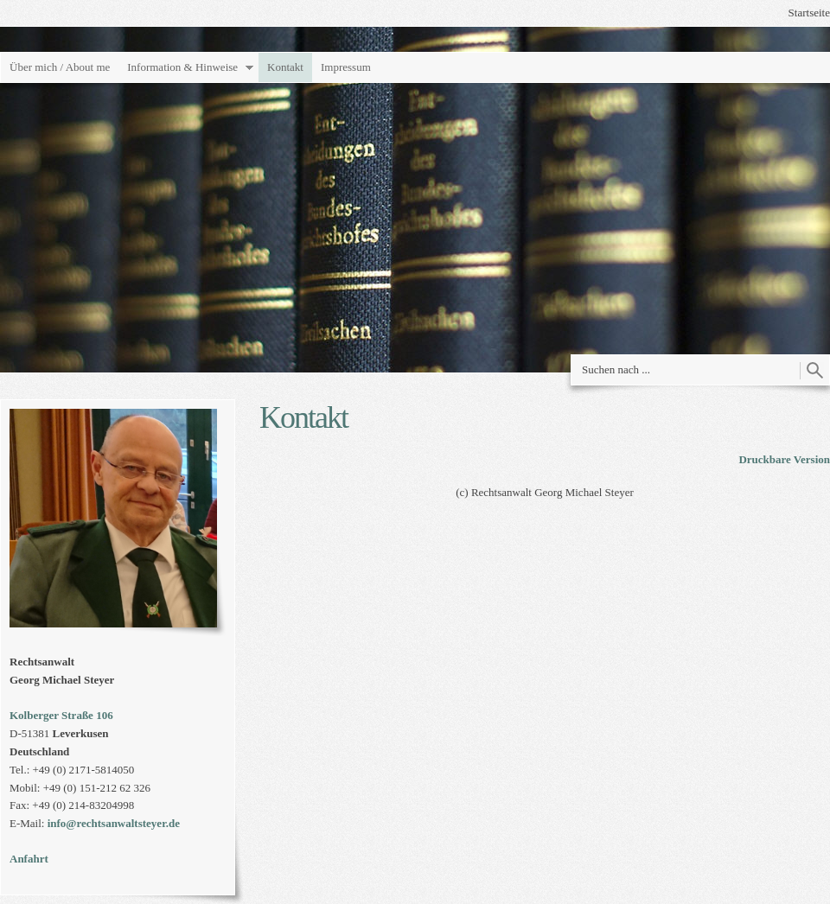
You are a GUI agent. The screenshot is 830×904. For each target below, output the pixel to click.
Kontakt (285, 66)
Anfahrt (29, 858)
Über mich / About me (60, 66)
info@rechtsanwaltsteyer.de (114, 823)
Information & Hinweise (182, 66)
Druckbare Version (784, 459)
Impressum (346, 66)
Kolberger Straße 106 (61, 715)
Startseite (809, 12)
